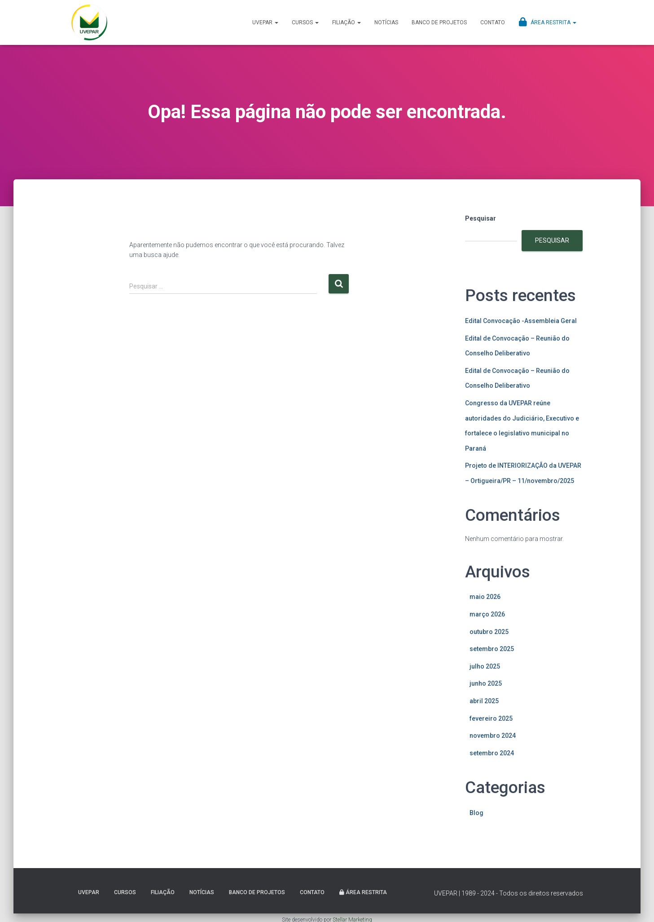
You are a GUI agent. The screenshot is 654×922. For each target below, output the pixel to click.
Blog (476, 812)
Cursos (305, 22)
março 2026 (487, 614)
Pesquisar (480, 218)
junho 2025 (486, 683)
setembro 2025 (492, 648)
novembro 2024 (493, 735)
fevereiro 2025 (491, 718)
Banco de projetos (439, 22)
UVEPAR (265, 22)
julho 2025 (485, 666)
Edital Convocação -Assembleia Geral (521, 320)
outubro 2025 (489, 631)
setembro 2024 (492, 753)
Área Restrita (547, 22)
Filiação (346, 22)
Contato (492, 22)
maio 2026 (485, 596)
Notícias (386, 22)
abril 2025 (484, 701)
